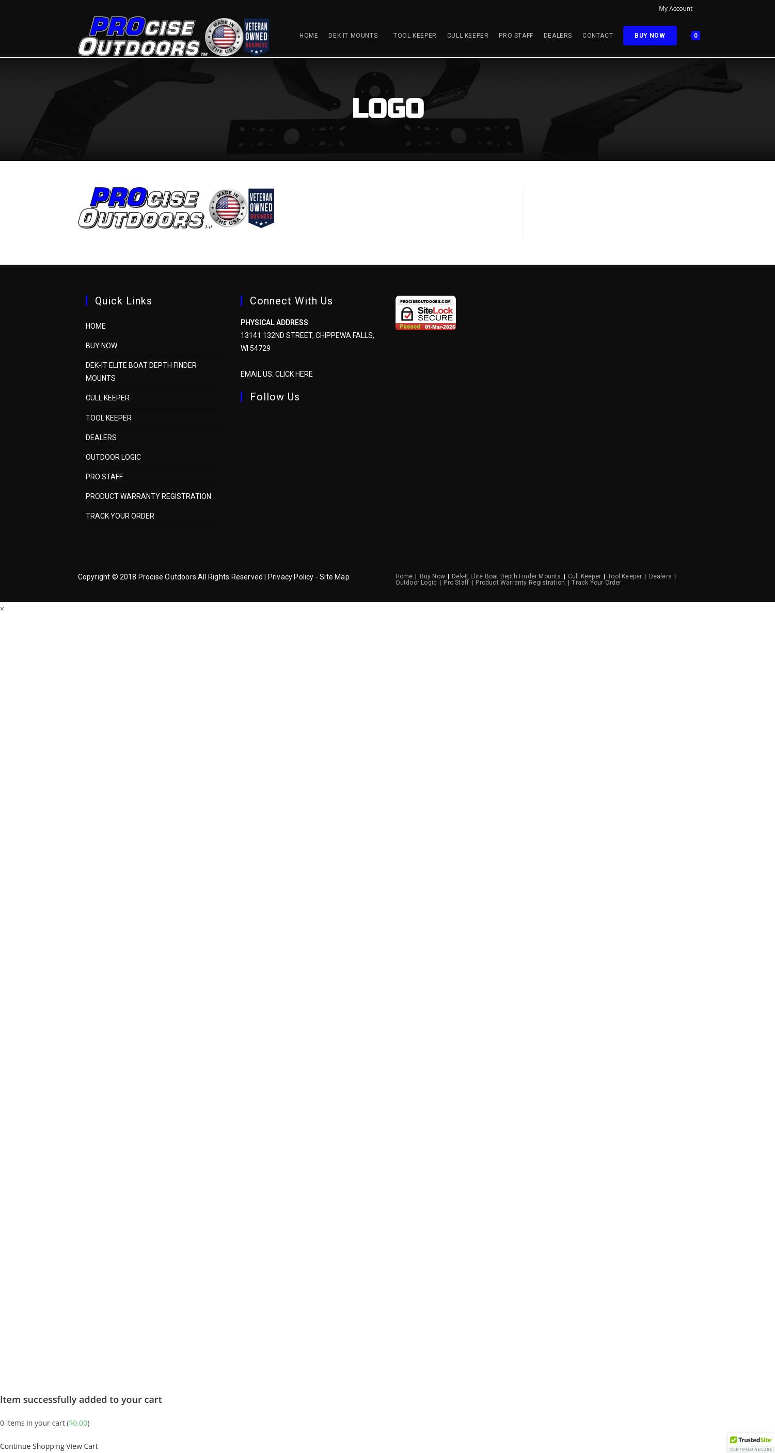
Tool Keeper (109, 418)
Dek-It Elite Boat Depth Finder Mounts (506, 576)
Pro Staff (104, 477)
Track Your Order (120, 516)
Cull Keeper (108, 398)
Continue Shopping (32, 1446)
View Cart (82, 1446)
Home (96, 326)
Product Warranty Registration (148, 496)
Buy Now (101, 346)
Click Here (294, 374)
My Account (678, 8)
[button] (751, 1443)
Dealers (101, 437)
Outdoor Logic (113, 457)
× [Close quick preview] (2, 609)
